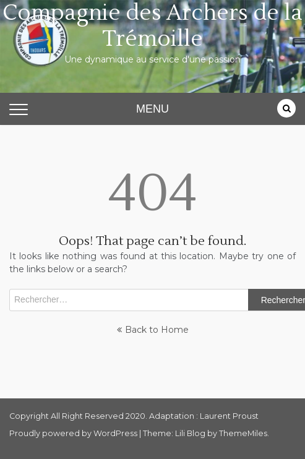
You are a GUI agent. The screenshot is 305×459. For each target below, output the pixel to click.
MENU (152, 109)
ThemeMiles (243, 433)
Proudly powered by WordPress (74, 433)
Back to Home (153, 329)
